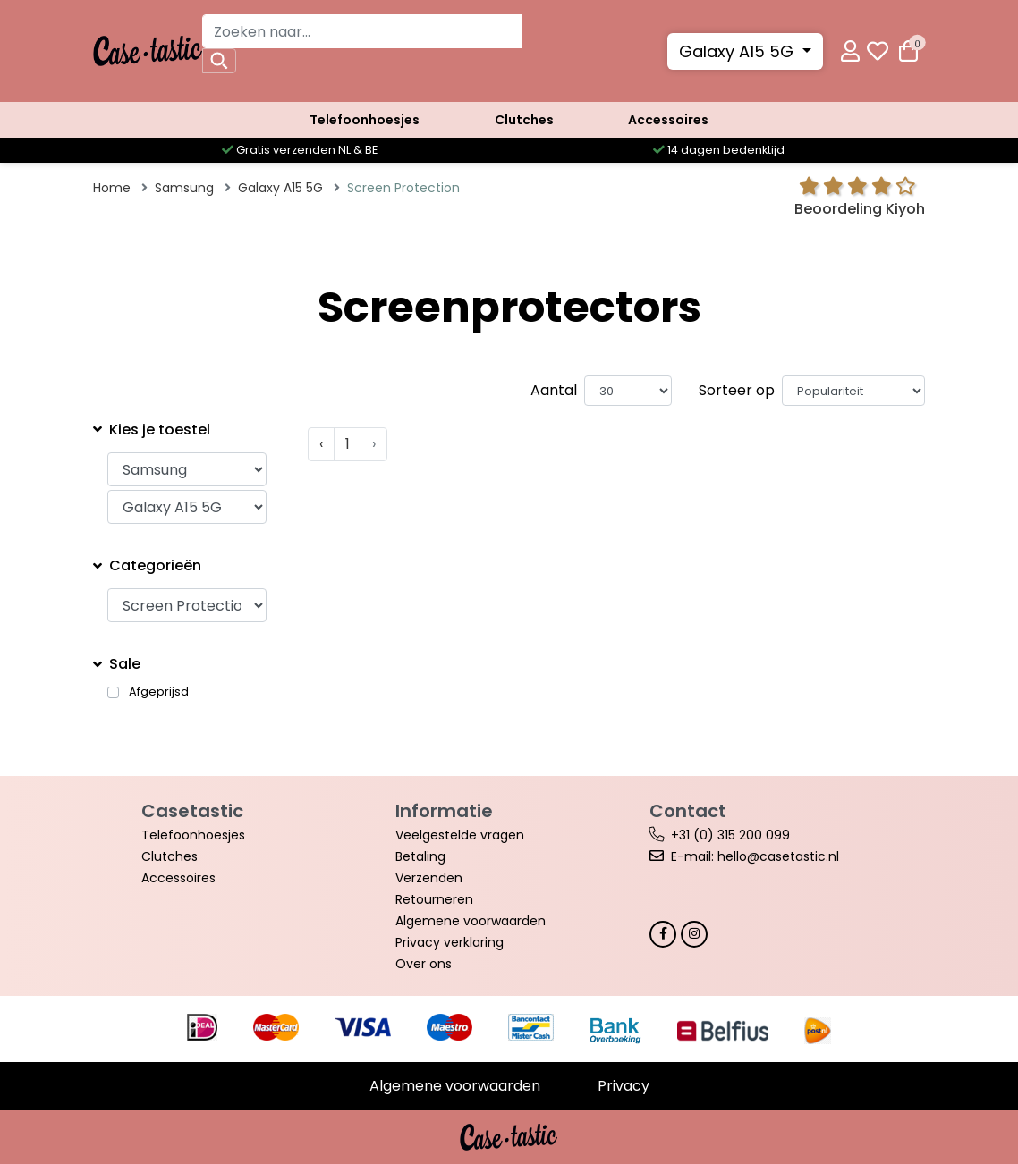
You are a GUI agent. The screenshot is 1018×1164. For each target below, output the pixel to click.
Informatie (444, 810)
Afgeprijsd (159, 692)
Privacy (623, 1085)
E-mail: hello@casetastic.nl (755, 856)
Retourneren (434, 899)
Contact (687, 810)
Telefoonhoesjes (365, 120)
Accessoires (668, 120)
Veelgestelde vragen (459, 835)
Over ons (423, 964)
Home (112, 188)
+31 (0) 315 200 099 (730, 835)
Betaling (420, 856)
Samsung (184, 188)
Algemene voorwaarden (470, 921)
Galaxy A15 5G (738, 51)
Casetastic (192, 810)
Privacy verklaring (449, 942)
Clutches (524, 120)
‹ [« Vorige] (321, 444)
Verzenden (428, 878)
